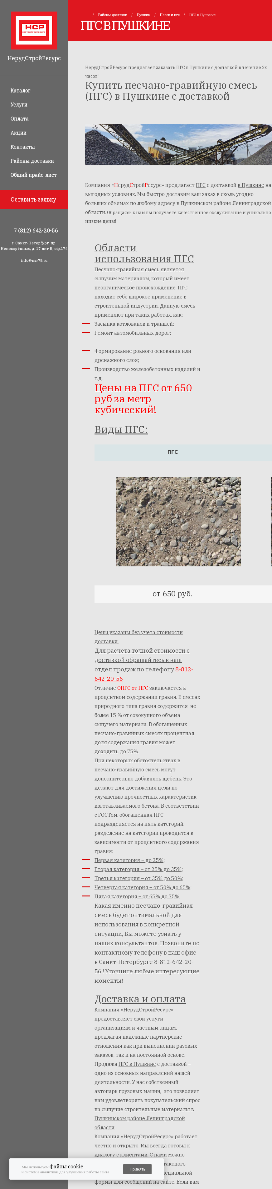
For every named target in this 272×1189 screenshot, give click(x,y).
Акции (19, 132)
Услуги (19, 104)
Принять (137, 1169)
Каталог (21, 90)
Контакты (23, 146)
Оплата (20, 118)
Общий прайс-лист (34, 175)
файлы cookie (66, 1166)
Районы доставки (32, 161)
